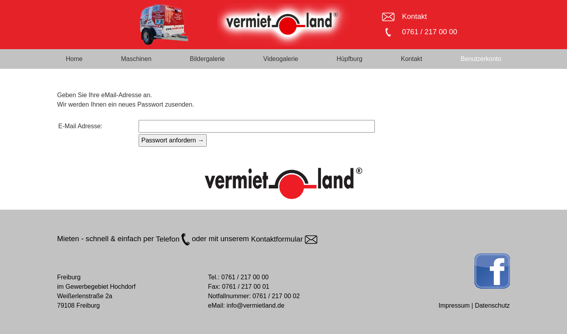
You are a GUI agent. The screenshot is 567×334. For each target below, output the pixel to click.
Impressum (454, 305)
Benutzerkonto (481, 58)
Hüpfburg (350, 58)
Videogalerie (280, 58)
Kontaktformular (284, 239)
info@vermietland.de (255, 305)
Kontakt (414, 16)
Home (74, 58)
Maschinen (136, 58)
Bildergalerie (207, 58)
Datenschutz (492, 305)
